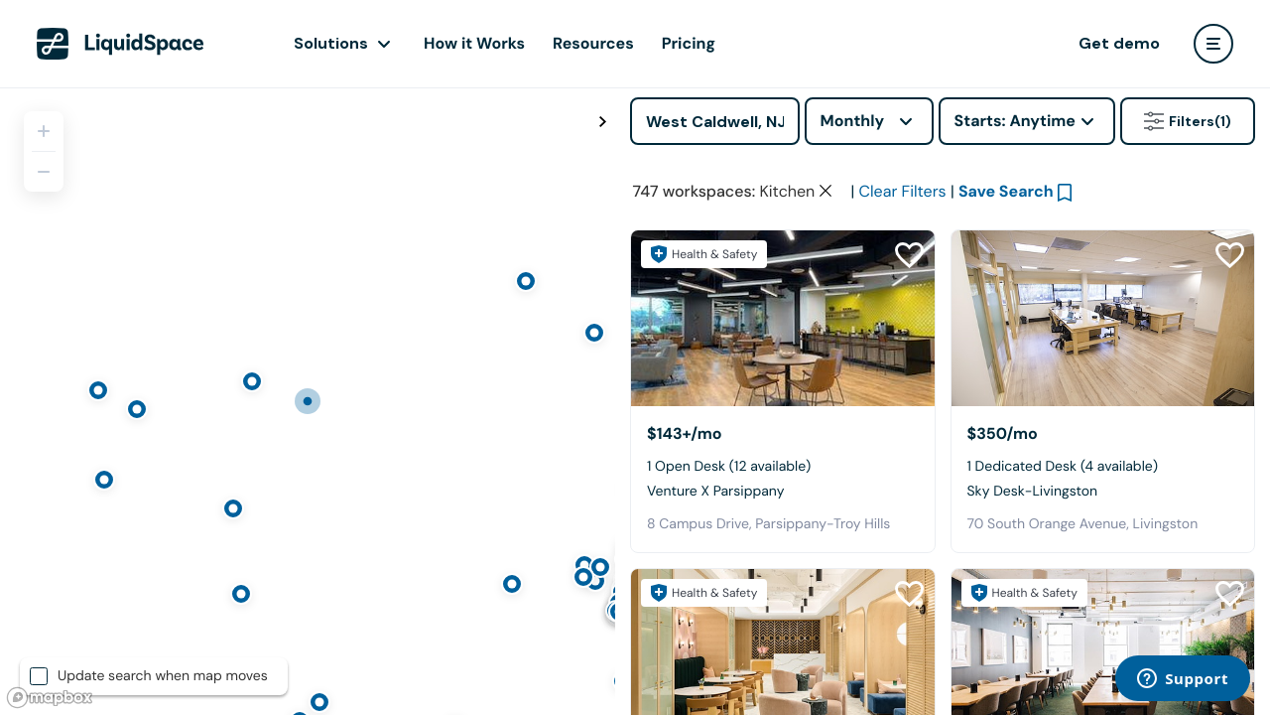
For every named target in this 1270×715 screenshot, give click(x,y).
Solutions (331, 43)
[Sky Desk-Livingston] (1103, 318)
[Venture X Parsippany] (783, 318)
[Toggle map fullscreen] (602, 122)
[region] (307, 401)
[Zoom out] (44, 172)
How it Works (474, 43)
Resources (593, 43)
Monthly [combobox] (853, 120)
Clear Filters (903, 191)
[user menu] (1213, 44)
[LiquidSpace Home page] (120, 44)
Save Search (1006, 191)
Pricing (688, 43)
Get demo (1119, 43)
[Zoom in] (44, 131)
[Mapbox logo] (49, 697)
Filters (1187, 121)
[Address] (715, 121)
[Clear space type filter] (825, 191)
